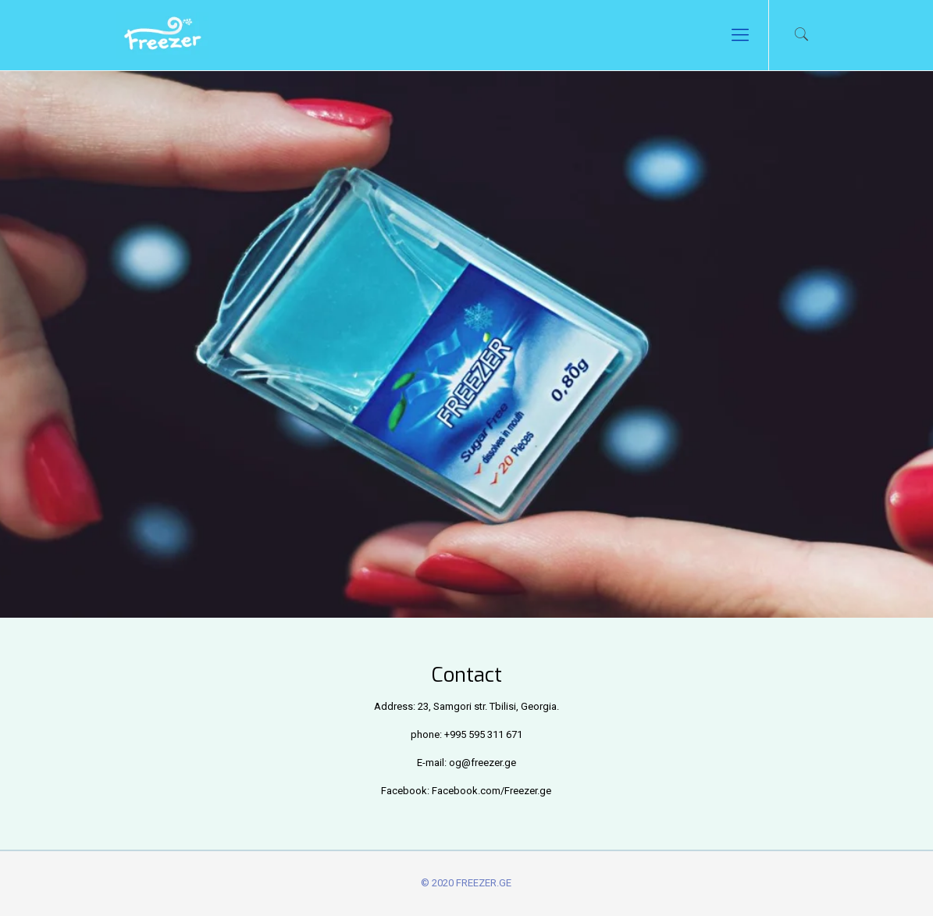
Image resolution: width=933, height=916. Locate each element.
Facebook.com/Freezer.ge (491, 791)
